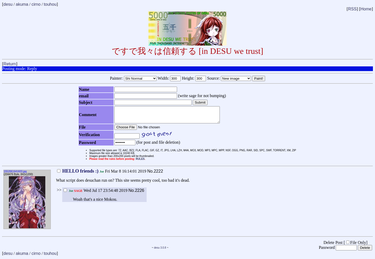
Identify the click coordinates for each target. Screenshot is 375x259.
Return (9, 64)
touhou (50, 4)
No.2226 (136, 193)
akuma (22, 4)
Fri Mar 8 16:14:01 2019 (101, 174)
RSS (352, 9)
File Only (356, 245)
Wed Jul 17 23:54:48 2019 (95, 193)
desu (7, 4)
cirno (36, 4)
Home (366, 9)
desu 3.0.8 (160, 250)
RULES (140, 162)
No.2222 (155, 174)
